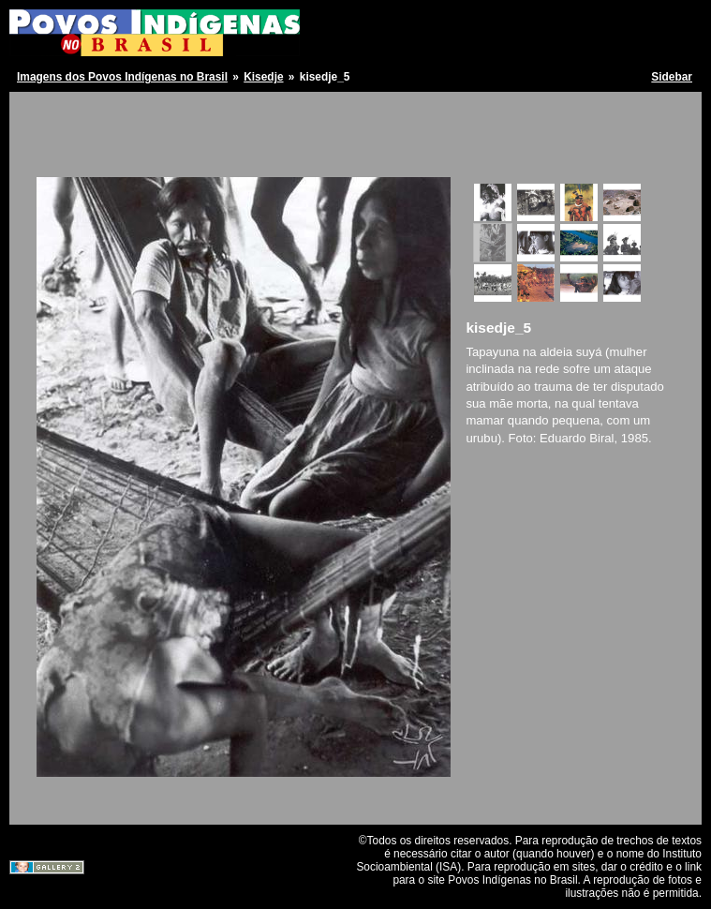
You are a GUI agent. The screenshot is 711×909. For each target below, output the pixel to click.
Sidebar (671, 76)
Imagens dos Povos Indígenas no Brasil (122, 76)
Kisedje (263, 76)
